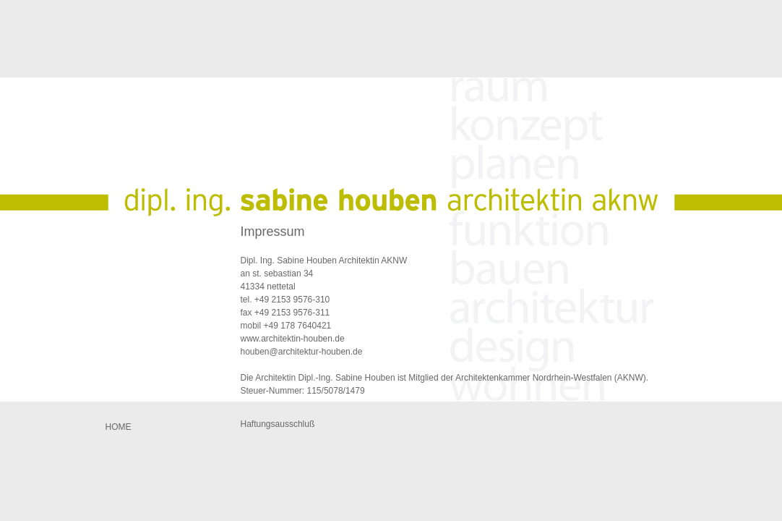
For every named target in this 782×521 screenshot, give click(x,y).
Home (119, 427)
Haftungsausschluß (278, 424)
